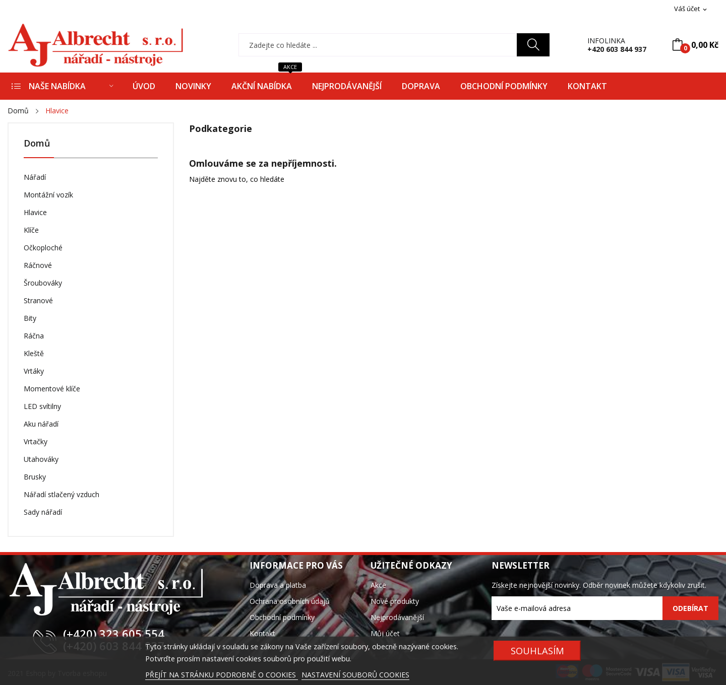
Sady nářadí (43, 512)
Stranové (38, 300)
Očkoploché (43, 247)
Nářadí (35, 177)
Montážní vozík (48, 194)
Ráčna (34, 335)
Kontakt (262, 633)
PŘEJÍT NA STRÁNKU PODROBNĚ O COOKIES (221, 674)
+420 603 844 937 (616, 49)
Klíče (31, 230)
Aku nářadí (41, 424)
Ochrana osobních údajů (290, 601)
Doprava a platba (278, 585)
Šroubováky (43, 283)
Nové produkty (395, 601)
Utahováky (41, 459)
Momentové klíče (52, 388)
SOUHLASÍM (537, 650)
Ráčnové (38, 265)
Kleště (34, 353)
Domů (37, 144)
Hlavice (35, 212)
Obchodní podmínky (282, 617)
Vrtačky (35, 441)
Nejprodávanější (397, 617)
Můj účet (385, 633)
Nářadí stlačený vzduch (61, 494)
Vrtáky (34, 371)
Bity (30, 318)
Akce (378, 585)
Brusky (35, 477)
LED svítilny (42, 406)
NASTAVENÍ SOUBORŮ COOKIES (355, 674)
